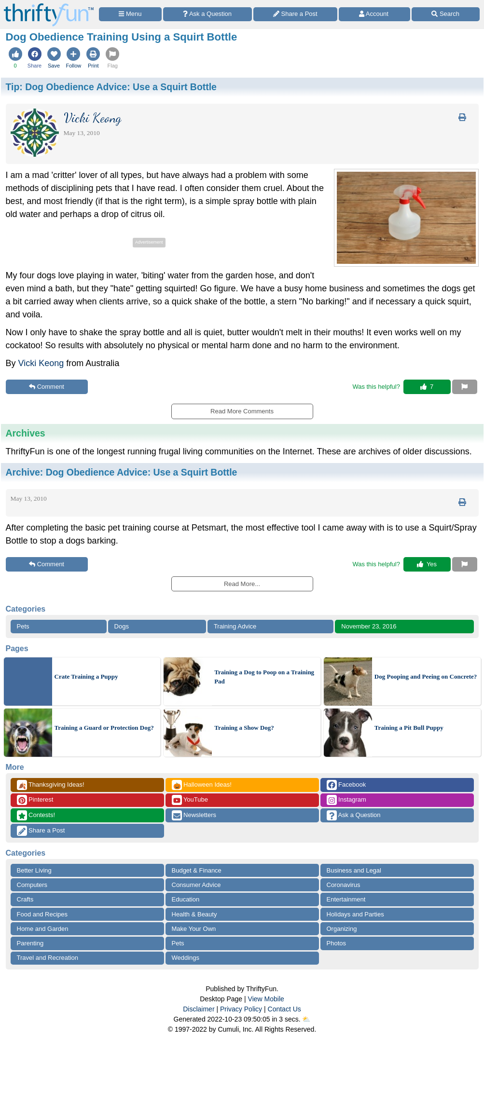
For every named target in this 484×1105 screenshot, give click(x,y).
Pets (23, 626)
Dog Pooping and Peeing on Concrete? (425, 676)
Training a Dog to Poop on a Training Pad (264, 676)
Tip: (111, 87)
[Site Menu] (130, 14)
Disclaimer (198, 1009)
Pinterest (35, 800)
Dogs (121, 626)
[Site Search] (446, 14)
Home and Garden (43, 928)
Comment (46, 386)
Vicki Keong (41, 363)
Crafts (25, 899)
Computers (32, 884)
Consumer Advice (196, 884)
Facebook (346, 785)
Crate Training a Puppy (86, 676)
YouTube (190, 800)
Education (186, 899)
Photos (336, 943)
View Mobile (266, 999)
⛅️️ (306, 1019)
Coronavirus (343, 884)
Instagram (346, 800)
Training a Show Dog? (244, 727)
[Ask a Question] (207, 14)
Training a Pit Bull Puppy (408, 727)
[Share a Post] (295, 14)
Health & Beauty (194, 914)
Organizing (342, 928)
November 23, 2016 (368, 626)
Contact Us (284, 1009)
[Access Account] (374, 14)
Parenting (30, 943)
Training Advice (235, 626)
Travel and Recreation (47, 957)
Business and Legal (354, 870)
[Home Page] (49, 5)
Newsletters (194, 815)
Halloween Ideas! (202, 785)
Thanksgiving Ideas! (50, 785)
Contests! (36, 815)
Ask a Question (354, 815)
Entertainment (346, 899)
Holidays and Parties (355, 914)
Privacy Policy (241, 1009)
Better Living (34, 870)
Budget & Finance (196, 870)
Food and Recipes (42, 914)
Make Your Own (194, 928)
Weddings (186, 957)
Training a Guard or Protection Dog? (104, 727)
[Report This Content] (464, 387)
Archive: (121, 472)
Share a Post (41, 831)
